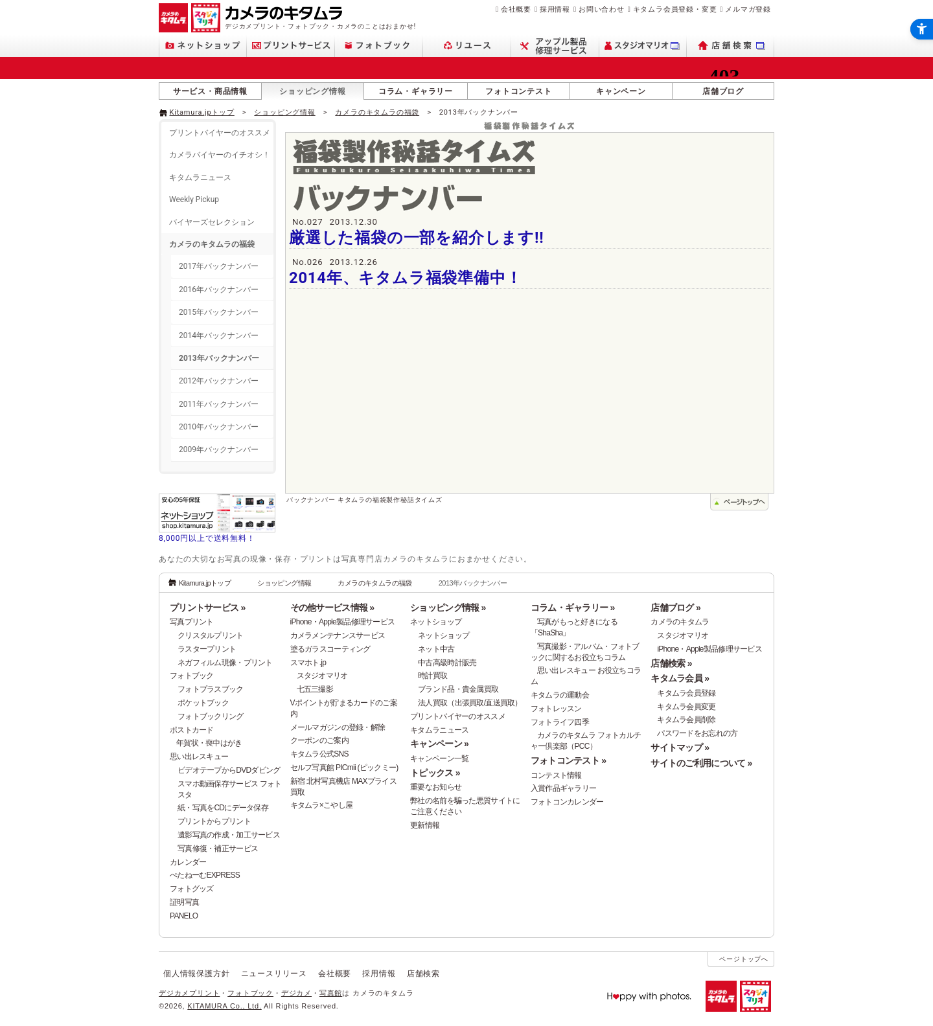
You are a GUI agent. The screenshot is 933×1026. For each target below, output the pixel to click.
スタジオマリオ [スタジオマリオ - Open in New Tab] (322, 675)
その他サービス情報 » (332, 607)
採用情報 (555, 9)
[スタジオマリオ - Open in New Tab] (643, 45)
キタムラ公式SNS (319, 753)
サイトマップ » (680, 747)
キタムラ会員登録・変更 (675, 9)
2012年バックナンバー (219, 380)
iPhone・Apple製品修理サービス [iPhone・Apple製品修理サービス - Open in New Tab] (709, 649)
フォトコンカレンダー (567, 801)
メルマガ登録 (748, 9)
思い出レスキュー (199, 756)
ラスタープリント (207, 649)
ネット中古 (436, 649)
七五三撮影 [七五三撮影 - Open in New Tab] (315, 689)
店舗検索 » (671, 663)
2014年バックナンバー (219, 335)
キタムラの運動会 (560, 695)
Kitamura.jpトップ (202, 112)
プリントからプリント (214, 821)
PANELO (184, 915)
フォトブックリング (211, 716)
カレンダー (188, 862)
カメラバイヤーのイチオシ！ (219, 154)
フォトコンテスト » (568, 760)
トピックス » (435, 773)
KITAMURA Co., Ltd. (224, 1006)
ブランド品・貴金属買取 (458, 689)
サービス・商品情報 (210, 91)
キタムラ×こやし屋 (321, 805)
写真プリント (192, 621)
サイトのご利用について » (701, 763)
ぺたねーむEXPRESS (205, 875)
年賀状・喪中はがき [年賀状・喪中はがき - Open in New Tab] (209, 742)
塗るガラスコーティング (330, 649)
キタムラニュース (200, 177)
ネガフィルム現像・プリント (225, 662)
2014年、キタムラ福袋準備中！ (405, 278)
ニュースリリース (274, 973)
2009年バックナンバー (219, 449)
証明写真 (184, 902)
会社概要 (516, 9)
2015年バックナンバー (219, 312)
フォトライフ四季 (560, 722)
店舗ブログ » (675, 607)
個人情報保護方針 (196, 973)
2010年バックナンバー (219, 426)
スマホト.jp (308, 662)
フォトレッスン (556, 708)
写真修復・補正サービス (218, 848)
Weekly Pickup (194, 199)
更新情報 (424, 825)
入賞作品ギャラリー (564, 788)
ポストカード (192, 730)
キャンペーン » (439, 743)
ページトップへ (743, 959)
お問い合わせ (602, 9)
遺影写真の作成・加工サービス (229, 834)
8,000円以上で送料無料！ (207, 538)
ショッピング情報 (312, 91)
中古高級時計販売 (447, 662)
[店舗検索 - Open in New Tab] (730, 45)
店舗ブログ (723, 91)
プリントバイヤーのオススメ (219, 132)
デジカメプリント (189, 993)
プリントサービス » (207, 607)
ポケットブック (203, 702)
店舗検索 (423, 973)
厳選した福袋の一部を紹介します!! (416, 238)
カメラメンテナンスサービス (338, 635)
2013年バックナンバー (219, 358)
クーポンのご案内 (319, 740)
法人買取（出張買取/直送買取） (470, 702)
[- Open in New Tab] (747, 111)
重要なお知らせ (435, 787)
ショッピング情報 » (447, 607)
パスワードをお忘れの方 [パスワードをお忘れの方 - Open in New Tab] (697, 733)
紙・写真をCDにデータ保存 (223, 807)
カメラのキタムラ (680, 621)
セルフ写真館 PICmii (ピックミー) (344, 767)
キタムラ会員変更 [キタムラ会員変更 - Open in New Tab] (686, 706)
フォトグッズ (192, 888)
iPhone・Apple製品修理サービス (342, 621)
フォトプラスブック (211, 689)
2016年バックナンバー (219, 289)
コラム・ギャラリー (415, 91)
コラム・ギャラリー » (573, 607)
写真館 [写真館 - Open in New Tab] (330, 993)
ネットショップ (435, 621)
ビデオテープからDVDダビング (229, 770)
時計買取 (432, 675)
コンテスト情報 (556, 775)
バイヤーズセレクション (212, 222)
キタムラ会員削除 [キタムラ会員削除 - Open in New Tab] (686, 719)
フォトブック (192, 675)
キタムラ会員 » (680, 678)
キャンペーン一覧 (439, 758)
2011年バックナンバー (219, 404)
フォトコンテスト (518, 91)
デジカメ (296, 993)
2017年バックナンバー (219, 266)
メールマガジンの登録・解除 (338, 727)
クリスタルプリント (211, 635)
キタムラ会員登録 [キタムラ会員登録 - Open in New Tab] (686, 693)
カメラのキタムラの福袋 (377, 112)
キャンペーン (621, 91)
